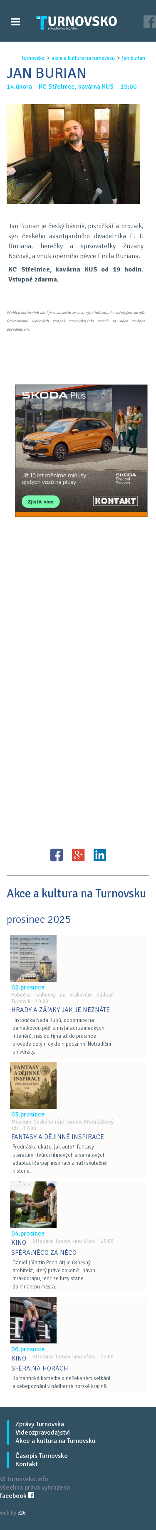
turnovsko (33, 58)
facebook (17, 1496)
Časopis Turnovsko (41, 1456)
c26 (21, 1513)
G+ (78, 855)
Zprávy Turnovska (39, 1424)
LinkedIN (100, 855)
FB (57, 855)
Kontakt (26, 1464)
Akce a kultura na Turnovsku (55, 1441)
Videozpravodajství (42, 1432)
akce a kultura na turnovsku (83, 58)
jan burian (133, 58)
